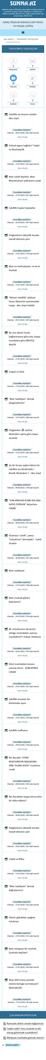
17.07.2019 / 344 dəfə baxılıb (27, 386)
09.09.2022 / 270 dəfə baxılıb (27, 488)
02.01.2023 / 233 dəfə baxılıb (27, 651)
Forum (32, 104)
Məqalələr (13, 70)
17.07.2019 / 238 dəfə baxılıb (27, 585)
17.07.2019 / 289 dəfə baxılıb (27, 418)
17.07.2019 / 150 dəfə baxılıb (27, 874)
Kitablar (33, 87)
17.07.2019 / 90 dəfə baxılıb (27, 1002)
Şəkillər (33, 70)
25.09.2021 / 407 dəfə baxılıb (27, 223)
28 (13, 83)
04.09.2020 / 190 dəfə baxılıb (27, 815)
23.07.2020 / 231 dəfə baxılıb (27, 687)
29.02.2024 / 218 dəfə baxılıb (27, 745)
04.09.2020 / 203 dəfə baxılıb (27, 784)
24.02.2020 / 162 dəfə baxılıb (27, 846)
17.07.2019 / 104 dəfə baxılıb (27, 967)
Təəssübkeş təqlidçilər (21, 130)
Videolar (13, 87)
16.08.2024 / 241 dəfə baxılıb (27, 558)
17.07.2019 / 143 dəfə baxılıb (27, 905)
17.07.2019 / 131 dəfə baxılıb (27, 936)
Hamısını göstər (12, 1045)
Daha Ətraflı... (23, 137)
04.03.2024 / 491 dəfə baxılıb (27, 133)
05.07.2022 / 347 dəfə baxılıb (27, 320)
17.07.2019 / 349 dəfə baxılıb (27, 285)
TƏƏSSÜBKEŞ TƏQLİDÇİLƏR (27, 39)
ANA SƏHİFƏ (8, 39)
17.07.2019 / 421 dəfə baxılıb (27, 195)
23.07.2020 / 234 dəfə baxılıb (27, 616)
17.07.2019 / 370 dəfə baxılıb (27, 254)
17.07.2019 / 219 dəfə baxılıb (27, 718)
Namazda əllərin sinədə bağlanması (25, 1023)
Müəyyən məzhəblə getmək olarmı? (25, 1038)
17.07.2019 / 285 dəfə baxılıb (27, 453)
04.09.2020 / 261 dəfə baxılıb (27, 523)
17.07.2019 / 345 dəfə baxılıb (27, 359)
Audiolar (13, 104)
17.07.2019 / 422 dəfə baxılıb (27, 164)
